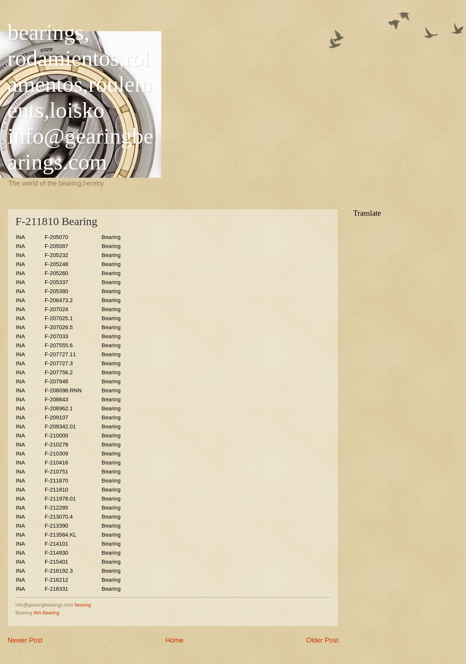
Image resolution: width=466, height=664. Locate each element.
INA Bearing (46, 613)
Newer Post (25, 640)
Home (174, 640)
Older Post (322, 640)
